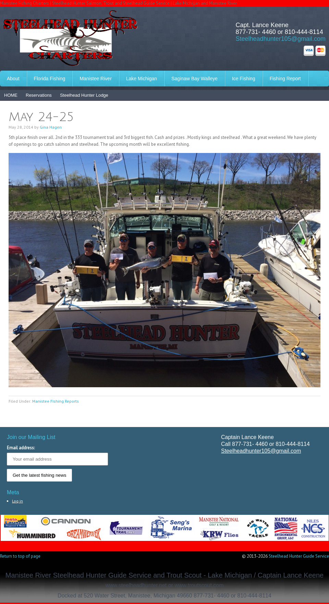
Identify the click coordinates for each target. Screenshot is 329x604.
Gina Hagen (51, 127)
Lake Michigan (141, 78)
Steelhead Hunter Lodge (84, 95)
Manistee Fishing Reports (55, 401)
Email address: (21, 448)
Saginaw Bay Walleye (194, 78)
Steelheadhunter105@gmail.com (281, 38)
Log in (17, 501)
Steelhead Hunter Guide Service (299, 556)
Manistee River (95, 78)
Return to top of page (20, 556)
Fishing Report (285, 78)
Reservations (39, 95)
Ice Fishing (243, 78)
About (13, 78)
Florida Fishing (49, 78)
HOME (10, 95)
